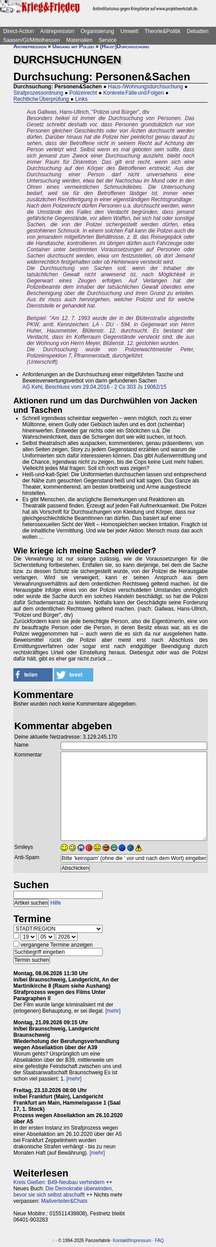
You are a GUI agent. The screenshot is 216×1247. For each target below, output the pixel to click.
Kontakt (120, 1240)
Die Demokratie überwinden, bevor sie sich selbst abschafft (63, 1191)
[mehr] (112, 1011)
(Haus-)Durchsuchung (124, 46)
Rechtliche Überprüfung (41, 99)
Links (81, 99)
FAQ (159, 1240)
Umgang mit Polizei (73, 46)
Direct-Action (18, 31)
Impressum (140, 1240)
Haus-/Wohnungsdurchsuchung (145, 86)
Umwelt (129, 31)
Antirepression (57, 31)
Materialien (79, 40)
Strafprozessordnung (38, 93)
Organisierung (97, 31)
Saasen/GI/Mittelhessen (31, 40)
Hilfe (55, 903)
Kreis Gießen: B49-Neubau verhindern (58, 1182)
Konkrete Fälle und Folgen (133, 93)
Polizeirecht (83, 93)
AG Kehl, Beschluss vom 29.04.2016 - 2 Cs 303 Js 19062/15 (94, 387)
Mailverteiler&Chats (64, 1201)
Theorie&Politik (163, 31)
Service (107, 40)
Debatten (198, 31)
